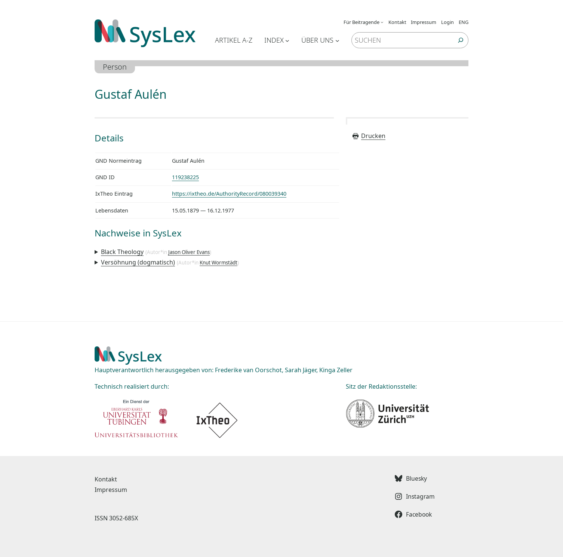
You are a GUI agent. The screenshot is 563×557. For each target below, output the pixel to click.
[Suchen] (461, 40)
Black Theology (122, 252)
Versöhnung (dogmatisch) (138, 262)
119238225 (185, 177)
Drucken (368, 136)
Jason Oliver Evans (189, 252)
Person (115, 67)
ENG (463, 22)
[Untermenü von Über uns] (337, 40)
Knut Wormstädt (218, 262)
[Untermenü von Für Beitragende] (382, 22)
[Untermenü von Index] (287, 40)
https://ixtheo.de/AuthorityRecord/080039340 (229, 193)
